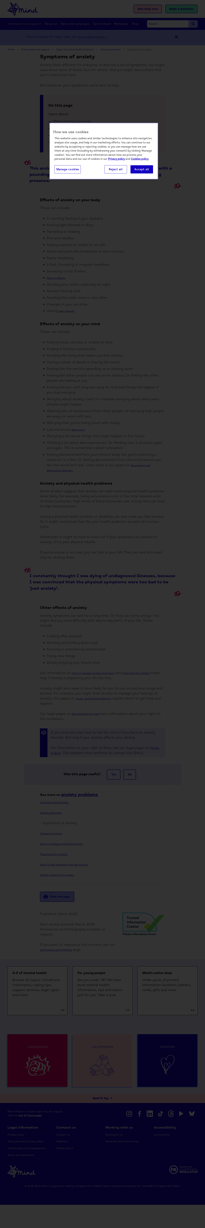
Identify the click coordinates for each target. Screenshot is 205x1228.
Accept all (141, 169)
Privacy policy (116, 159)
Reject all (115, 169)
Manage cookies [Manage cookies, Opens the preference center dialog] (67, 169)
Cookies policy (139, 159)
